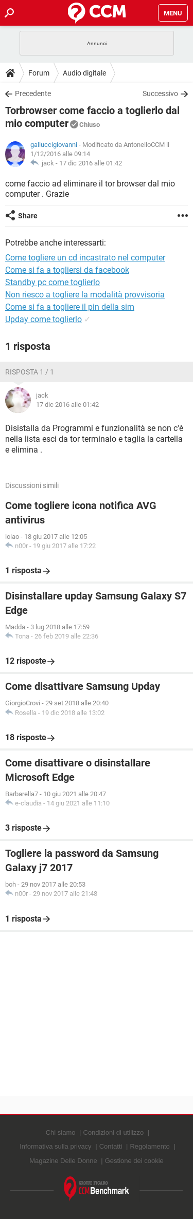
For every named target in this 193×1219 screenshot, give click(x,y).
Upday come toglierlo (43, 319)
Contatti (110, 1146)
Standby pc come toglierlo (52, 282)
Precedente (33, 93)
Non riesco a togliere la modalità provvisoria (85, 294)
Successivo (160, 93)
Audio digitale (84, 73)
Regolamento (149, 1146)
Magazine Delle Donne (63, 1161)
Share (28, 216)
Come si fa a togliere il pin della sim (69, 307)
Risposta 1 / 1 (29, 372)
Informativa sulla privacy (55, 1146)
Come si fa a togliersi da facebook (67, 270)
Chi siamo (61, 1132)
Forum (38, 73)
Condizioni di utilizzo (113, 1132)
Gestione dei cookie (134, 1161)
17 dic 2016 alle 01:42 (90, 163)
